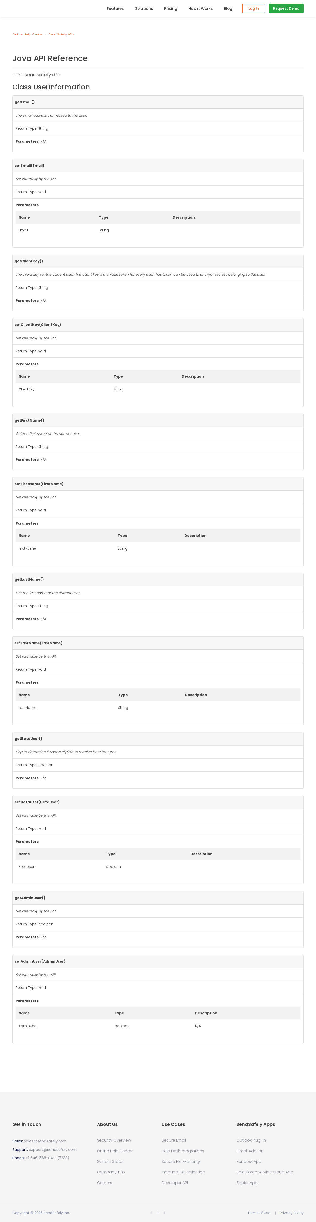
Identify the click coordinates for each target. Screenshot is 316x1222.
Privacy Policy (292, 1212)
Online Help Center (27, 34)
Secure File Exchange (182, 1161)
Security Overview (114, 1140)
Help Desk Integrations (183, 1151)
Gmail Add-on (250, 1151)
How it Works (200, 8)
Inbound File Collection (183, 1172)
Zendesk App (249, 1161)
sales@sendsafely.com (45, 1141)
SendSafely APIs (61, 34)
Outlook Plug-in (251, 1140)
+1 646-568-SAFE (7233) (47, 1157)
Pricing (170, 8)
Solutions (144, 8)
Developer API (175, 1182)
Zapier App (247, 1182)
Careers (104, 1182)
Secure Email (174, 1140)
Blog (228, 8)
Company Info (111, 1172)
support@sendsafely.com (53, 1149)
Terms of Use (259, 1212)
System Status (110, 1161)
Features (115, 8)
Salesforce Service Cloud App (265, 1172)
